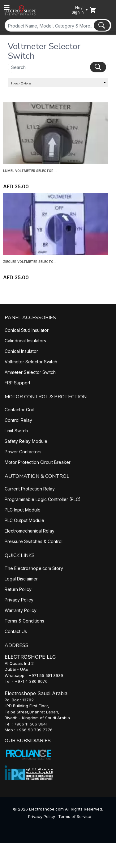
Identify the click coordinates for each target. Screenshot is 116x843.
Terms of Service (74, 816)
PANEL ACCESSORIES (30, 317)
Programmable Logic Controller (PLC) (43, 499)
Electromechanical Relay (29, 530)
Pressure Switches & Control (33, 541)
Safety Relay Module (26, 441)
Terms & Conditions (24, 620)
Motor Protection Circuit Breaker (38, 462)
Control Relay (18, 420)
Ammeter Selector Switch (30, 372)
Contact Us (16, 631)
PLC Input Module (23, 509)
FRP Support (17, 382)
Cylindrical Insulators (25, 340)
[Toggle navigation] (7, 7)
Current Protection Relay (30, 488)
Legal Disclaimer (21, 578)
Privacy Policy (19, 599)
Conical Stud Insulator (27, 330)
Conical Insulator (21, 351)
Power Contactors (23, 451)
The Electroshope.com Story (34, 568)
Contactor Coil (19, 409)
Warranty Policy (21, 610)
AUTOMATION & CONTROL (37, 476)
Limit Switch (16, 430)
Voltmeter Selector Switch (31, 361)
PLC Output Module (24, 520)
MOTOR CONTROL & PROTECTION (46, 396)
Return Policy (18, 589)
